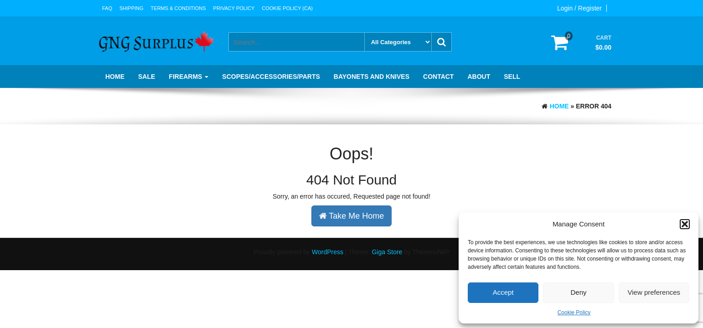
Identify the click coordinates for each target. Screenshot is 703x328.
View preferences (654, 292)
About (478, 76)
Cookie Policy (574, 312)
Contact (438, 76)
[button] (684, 224)
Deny (578, 292)
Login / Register (579, 8)
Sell (512, 76)
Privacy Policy (234, 8)
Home (114, 76)
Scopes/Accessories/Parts (271, 76)
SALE (146, 76)
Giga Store (387, 252)
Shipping (131, 8)
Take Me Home (351, 215)
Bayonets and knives (371, 76)
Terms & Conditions (178, 8)
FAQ (107, 8)
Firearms (188, 76)
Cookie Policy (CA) (287, 8)
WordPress (327, 252)
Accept (503, 292)
